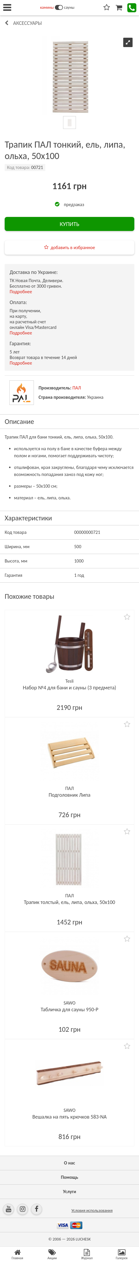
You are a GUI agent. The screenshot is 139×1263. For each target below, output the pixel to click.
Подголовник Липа (69, 795)
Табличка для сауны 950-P (69, 1009)
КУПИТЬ (69, 223)
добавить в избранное (73, 247)
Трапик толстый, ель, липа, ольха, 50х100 (69, 902)
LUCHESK (83, 1239)
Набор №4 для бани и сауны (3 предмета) (69, 687)
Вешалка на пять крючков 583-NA (69, 1117)
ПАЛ (76, 388)
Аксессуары (27, 23)
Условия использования (91, 1210)
